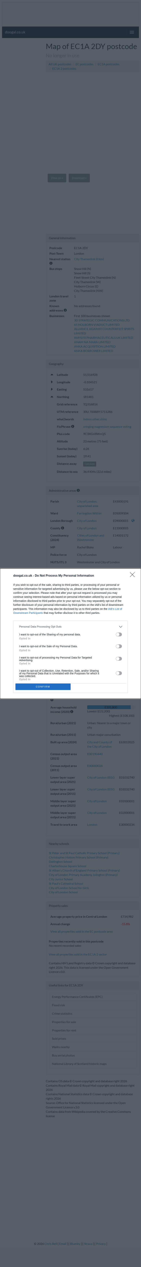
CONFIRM (43, 686)
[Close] (133, 575)
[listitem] (70, 627)
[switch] (119, 634)
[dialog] (70, 633)
